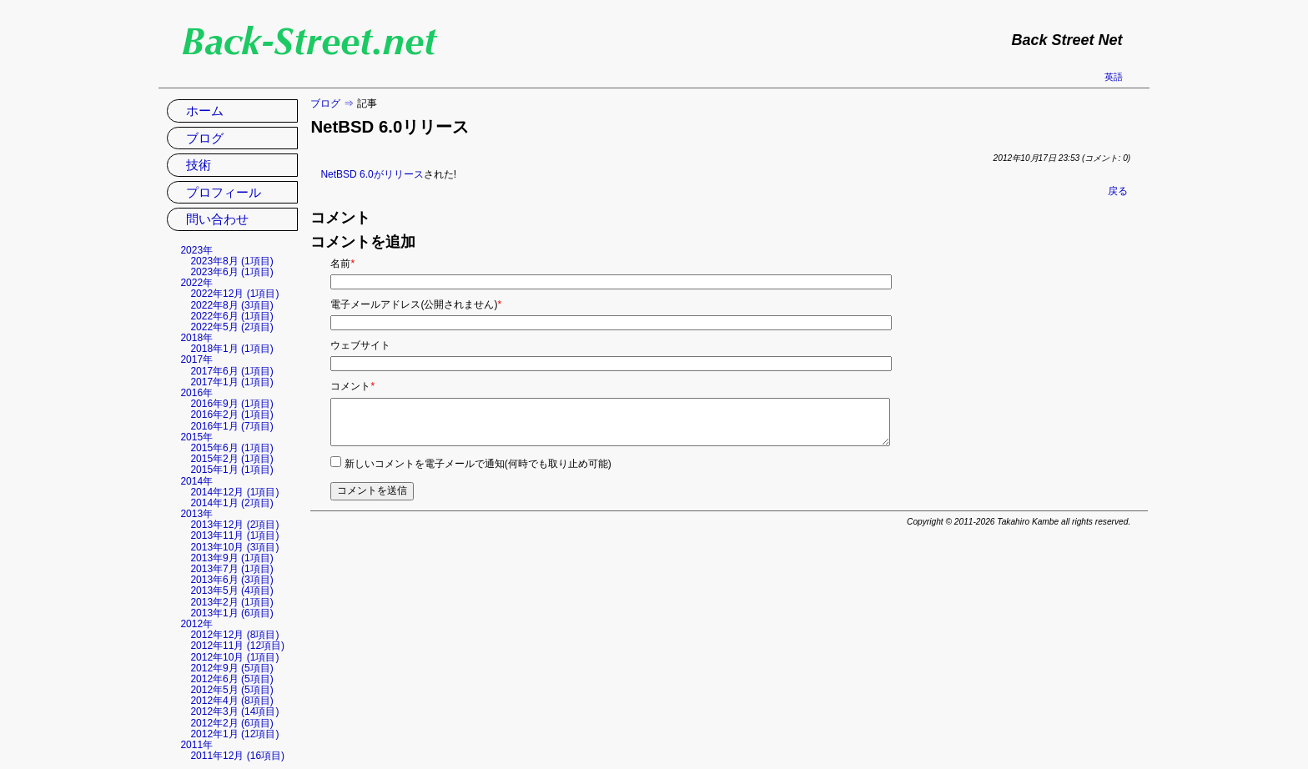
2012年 (196, 624)
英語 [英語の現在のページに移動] (1113, 77)
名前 (342, 263)
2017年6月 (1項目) (231, 371)
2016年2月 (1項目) (231, 414)
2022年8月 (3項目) (231, 305)
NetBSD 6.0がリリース (371, 174)
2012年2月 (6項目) (231, 723)
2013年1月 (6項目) (231, 613)
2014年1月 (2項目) (231, 503)
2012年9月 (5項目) (231, 668)
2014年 (196, 481)
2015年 (196, 437)
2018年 (196, 338)
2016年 (196, 393)
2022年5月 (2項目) (231, 327)
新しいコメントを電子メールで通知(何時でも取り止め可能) (478, 464)
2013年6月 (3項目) (231, 580)
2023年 (196, 250)
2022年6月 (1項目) (231, 316)
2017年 (196, 359)
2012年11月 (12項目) (237, 645)
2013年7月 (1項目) (231, 569)
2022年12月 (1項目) (234, 293)
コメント (352, 386)
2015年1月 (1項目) (231, 469)
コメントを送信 (372, 490)
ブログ (325, 103)
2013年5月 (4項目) (231, 590)
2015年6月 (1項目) (231, 448)
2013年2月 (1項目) (231, 602)
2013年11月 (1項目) (234, 535)
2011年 (196, 745)
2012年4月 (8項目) (231, 700)
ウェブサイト (360, 345)
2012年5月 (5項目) (231, 690)
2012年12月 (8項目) (234, 635)
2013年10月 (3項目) (234, 547)
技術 (198, 165)
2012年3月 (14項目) (234, 711)
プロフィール (223, 192)
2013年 (196, 514)
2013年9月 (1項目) (231, 558)
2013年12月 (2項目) (234, 524)
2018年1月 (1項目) (231, 348)
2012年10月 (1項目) (234, 657)
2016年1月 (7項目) (231, 426)
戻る (1118, 191)
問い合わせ (217, 219)
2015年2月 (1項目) (231, 459)
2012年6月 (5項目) (231, 679)
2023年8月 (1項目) (231, 261)
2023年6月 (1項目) (231, 272)
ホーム (205, 110)
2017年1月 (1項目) (231, 382)
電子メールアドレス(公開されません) (415, 304)
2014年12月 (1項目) (234, 492)
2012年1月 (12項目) (234, 734)
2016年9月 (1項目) (231, 404)
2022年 (196, 283)
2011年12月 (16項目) (237, 755)
